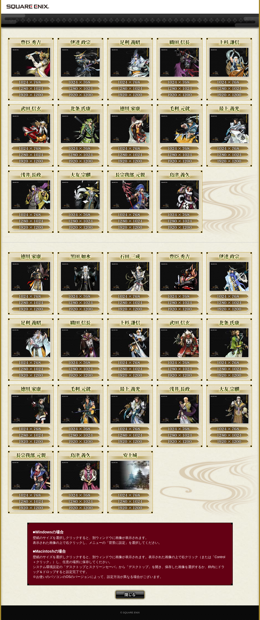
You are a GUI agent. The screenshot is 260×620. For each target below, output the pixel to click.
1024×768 (30, 82)
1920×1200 (30, 94)
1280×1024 (30, 88)
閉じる (130, 594)
